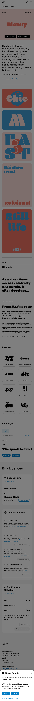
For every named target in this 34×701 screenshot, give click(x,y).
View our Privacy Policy (10, 698)
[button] (17, 673)
